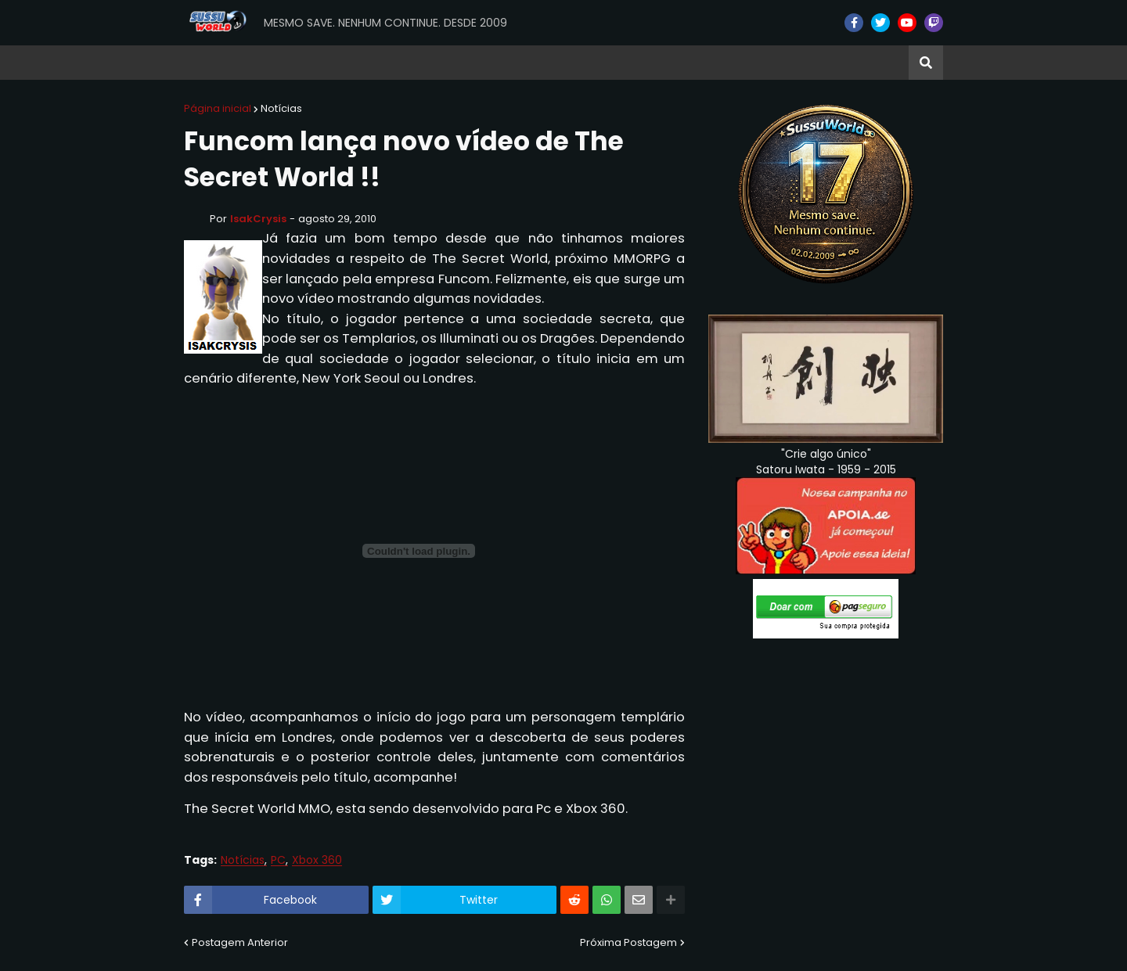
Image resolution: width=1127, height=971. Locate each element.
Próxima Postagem (628, 942)
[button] (926, 62)
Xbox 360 (317, 860)
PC (278, 860)
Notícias (281, 108)
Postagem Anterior (240, 942)
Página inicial (217, 108)
